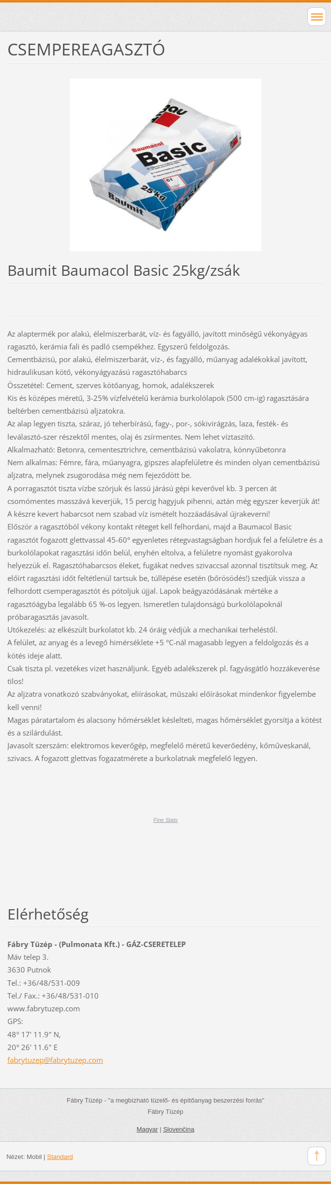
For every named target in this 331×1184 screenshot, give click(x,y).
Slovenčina (178, 1129)
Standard (60, 1156)
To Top (316, 1156)
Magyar (147, 1129)
